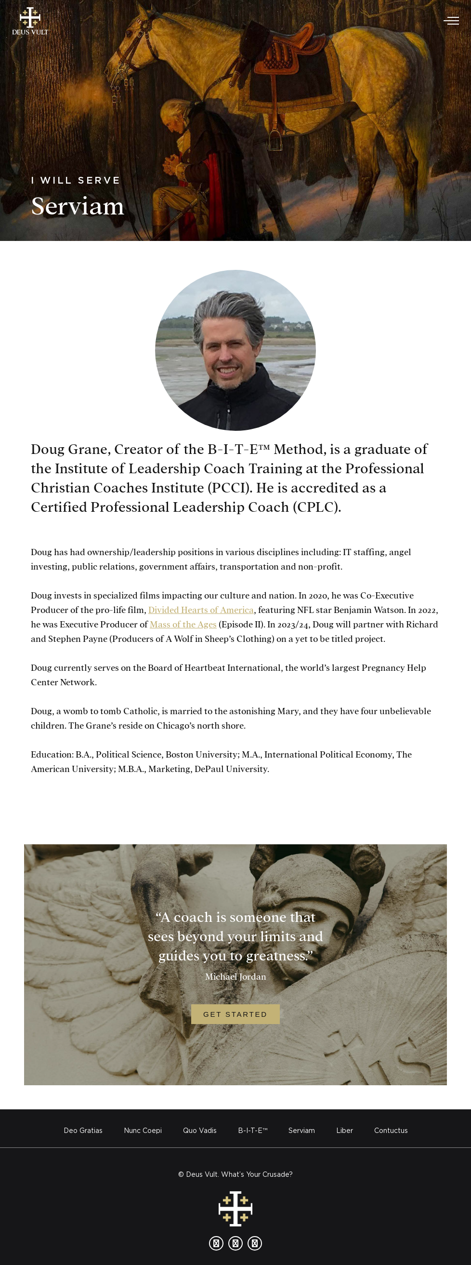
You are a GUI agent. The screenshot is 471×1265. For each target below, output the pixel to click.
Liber (344, 1130)
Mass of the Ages (183, 624)
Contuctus (391, 1130)
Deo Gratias (83, 1130)
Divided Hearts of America (201, 610)
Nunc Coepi (143, 1130)
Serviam (301, 1130)
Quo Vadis (200, 1130)
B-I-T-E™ (252, 1130)
